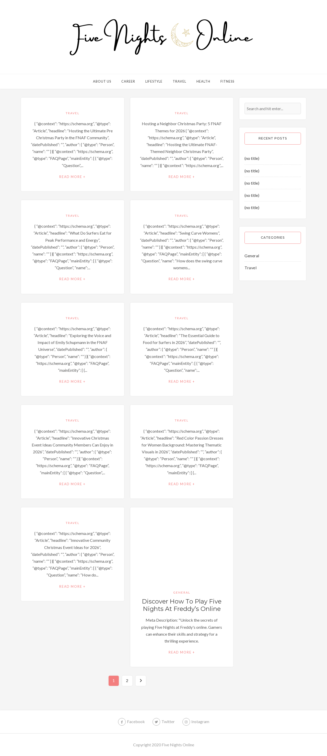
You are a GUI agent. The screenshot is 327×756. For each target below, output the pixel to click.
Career (128, 81)
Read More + (72, 177)
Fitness (227, 81)
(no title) (251, 158)
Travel (179, 81)
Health (203, 81)
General (181, 592)
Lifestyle (153, 81)
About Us (102, 81)
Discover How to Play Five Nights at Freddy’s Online (181, 605)
